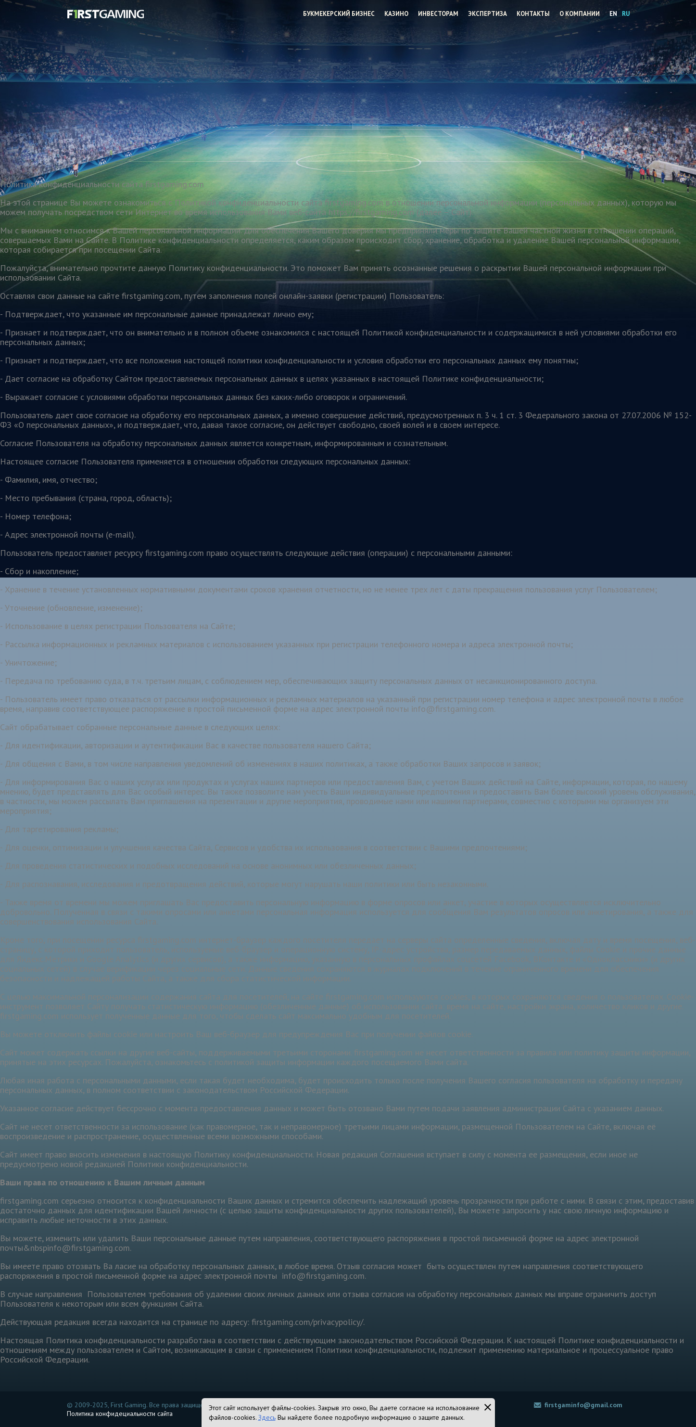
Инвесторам (438, 14)
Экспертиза (487, 14)
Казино (396, 14)
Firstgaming (105, 13)
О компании (579, 14)
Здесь (267, 1417)
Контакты (533, 14)
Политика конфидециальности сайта (120, 1413)
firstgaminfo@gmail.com (583, 1405)
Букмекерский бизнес (339, 14)
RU (626, 14)
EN (613, 14)
